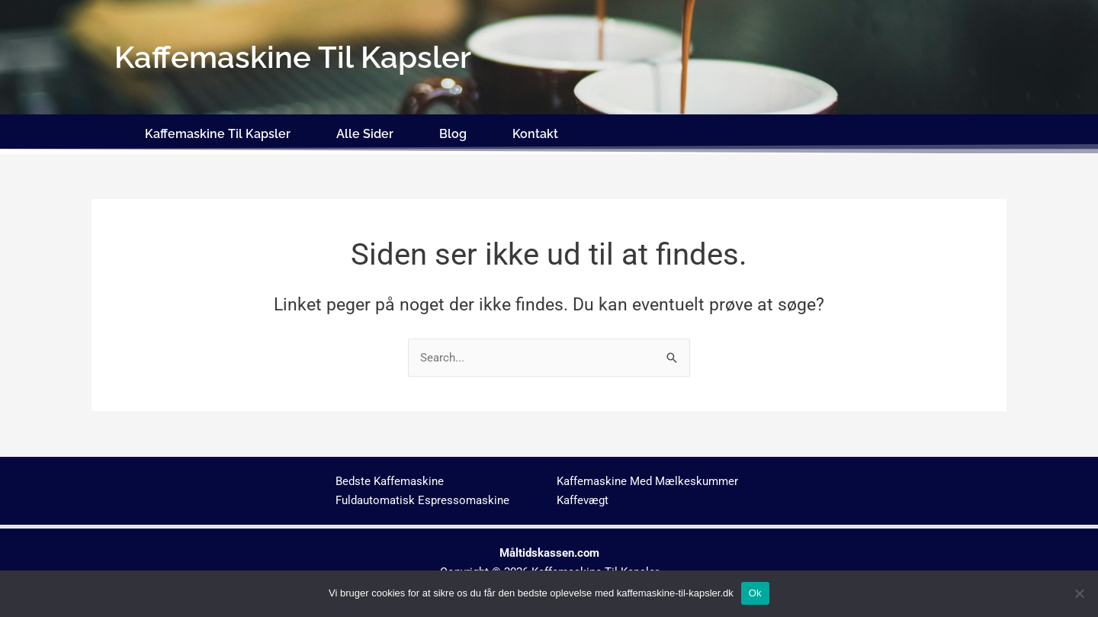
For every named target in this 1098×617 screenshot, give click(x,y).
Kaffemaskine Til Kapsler (218, 131)
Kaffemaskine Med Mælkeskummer (647, 478)
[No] (1079, 593)
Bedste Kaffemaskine (390, 478)
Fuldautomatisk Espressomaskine (422, 496)
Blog (453, 131)
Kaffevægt (582, 496)
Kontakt (535, 131)
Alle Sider (364, 131)
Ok (755, 593)
